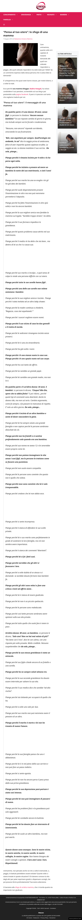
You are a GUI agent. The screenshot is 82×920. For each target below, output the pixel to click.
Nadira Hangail (35, 89)
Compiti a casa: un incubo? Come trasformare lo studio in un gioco (66, 121)
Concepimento (11, 14)
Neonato (52, 14)
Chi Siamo (29, 918)
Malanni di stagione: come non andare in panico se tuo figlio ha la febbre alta (67, 70)
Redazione (36, 918)
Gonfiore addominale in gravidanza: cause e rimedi (66, 146)
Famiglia (9, 19)
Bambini (65, 14)
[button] (4, 24)
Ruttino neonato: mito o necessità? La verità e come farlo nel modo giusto (66, 95)
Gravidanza (28, 14)
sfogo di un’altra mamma (24, 887)
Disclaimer (52, 918)
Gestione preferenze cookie (75, 918)
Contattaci (53, 908)
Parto (41, 14)
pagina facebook (22, 94)
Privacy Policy (44, 918)
